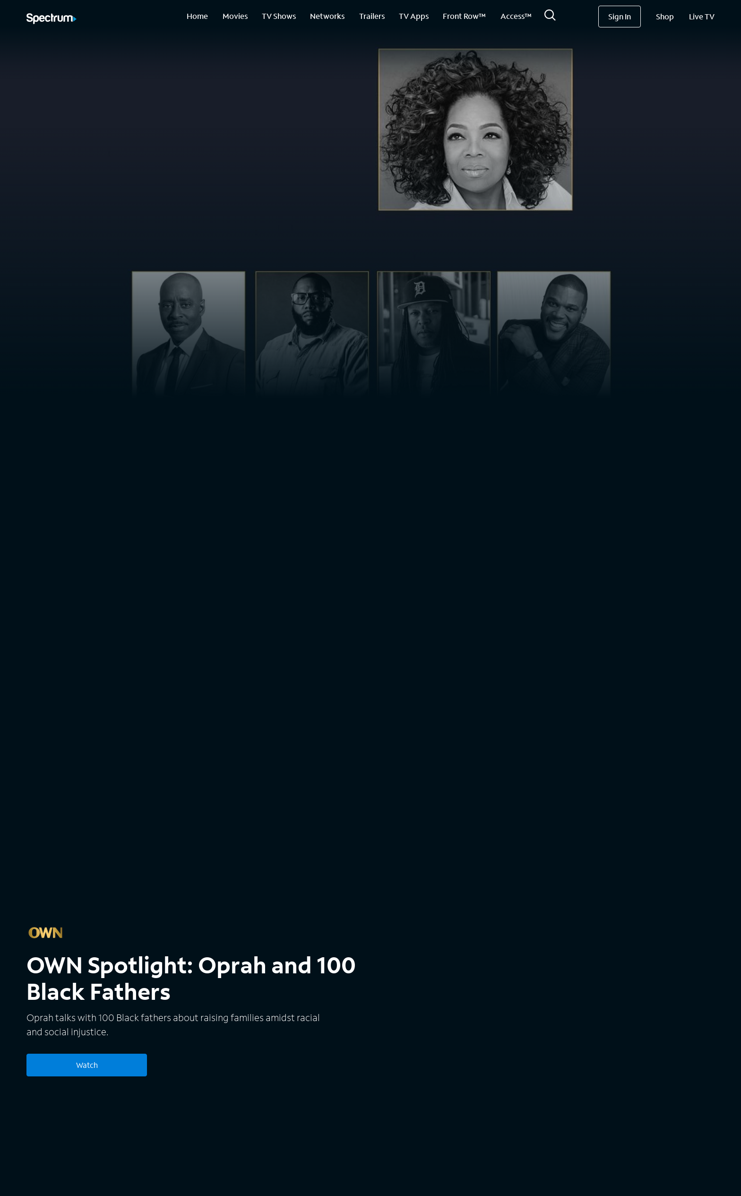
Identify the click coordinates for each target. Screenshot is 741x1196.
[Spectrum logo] (51, 19)
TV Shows (279, 16)
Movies (235, 16)
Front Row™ (464, 16)
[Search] (550, 18)
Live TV (702, 16)
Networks (327, 16)
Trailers (372, 16)
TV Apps (414, 16)
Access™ (516, 16)
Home (197, 16)
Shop (665, 16)
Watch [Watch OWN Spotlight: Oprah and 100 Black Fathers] (87, 1065)
